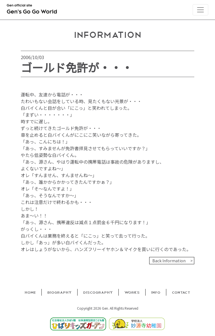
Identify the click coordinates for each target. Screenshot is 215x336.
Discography (98, 292)
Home (30, 292)
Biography (59, 292)
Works (132, 292)
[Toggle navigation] (200, 9)
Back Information (169, 260)
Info (155, 292)
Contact (181, 292)
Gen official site (32, 10)
